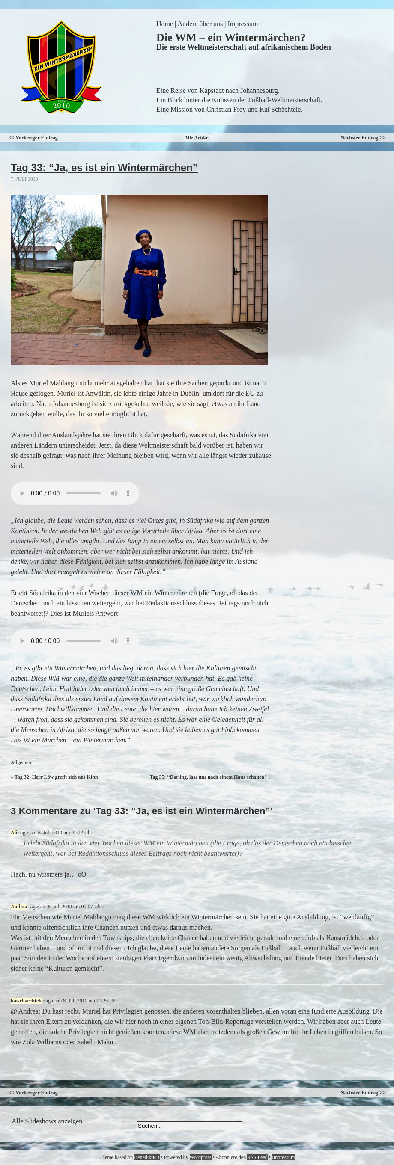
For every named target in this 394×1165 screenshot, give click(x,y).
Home (164, 23)
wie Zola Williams (36, 1042)
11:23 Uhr (106, 1001)
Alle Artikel (197, 138)
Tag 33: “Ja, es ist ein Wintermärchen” (104, 167)
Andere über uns (200, 23)
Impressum (242, 23)
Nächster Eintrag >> (362, 138)
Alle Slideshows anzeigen (47, 1121)
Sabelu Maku (96, 1042)
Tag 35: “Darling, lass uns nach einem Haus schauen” (208, 777)
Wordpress (201, 1157)
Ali (14, 833)
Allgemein (22, 762)
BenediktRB (146, 1157)
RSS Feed (257, 1157)
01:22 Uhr (81, 833)
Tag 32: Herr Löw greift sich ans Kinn (56, 777)
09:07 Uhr (91, 907)
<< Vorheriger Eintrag (33, 138)
